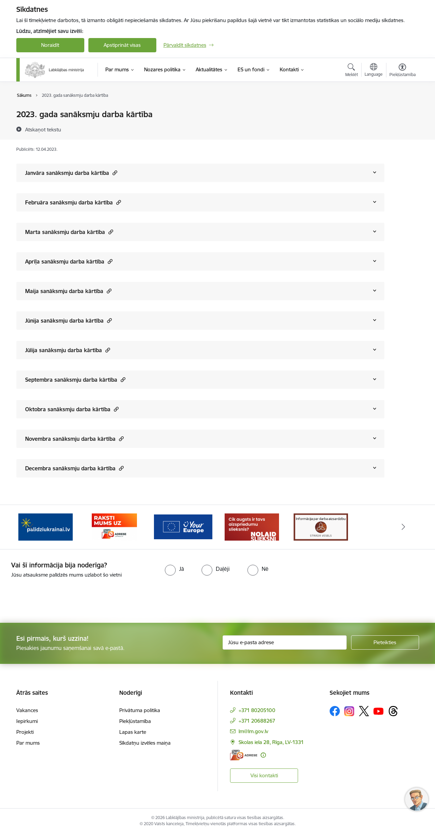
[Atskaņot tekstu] (43, 129)
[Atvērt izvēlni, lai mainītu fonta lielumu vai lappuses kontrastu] (402, 71)
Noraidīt (50, 45)
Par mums (28, 743)
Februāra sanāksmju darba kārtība (73, 202)
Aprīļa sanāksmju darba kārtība (68, 261)
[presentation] (56, 597)
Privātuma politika (139, 710)
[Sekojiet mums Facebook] (335, 711)
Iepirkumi (27, 721)
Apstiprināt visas (122, 45)
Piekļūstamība (135, 721)
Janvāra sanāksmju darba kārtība (71, 172)
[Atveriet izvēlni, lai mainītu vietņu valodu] (373, 70)
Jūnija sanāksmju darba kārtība (68, 320)
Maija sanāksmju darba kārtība (68, 290)
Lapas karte (132, 732)
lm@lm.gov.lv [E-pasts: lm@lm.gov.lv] (253, 731)
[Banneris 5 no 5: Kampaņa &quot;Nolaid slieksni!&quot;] (321, 526)
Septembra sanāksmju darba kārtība (75, 379)
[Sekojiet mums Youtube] (378, 711)
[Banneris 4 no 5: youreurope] (252, 526)
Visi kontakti (264, 775)
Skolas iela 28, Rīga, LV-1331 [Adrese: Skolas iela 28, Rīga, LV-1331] (271, 742)
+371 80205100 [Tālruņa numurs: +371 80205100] (257, 710)
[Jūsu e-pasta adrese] (285, 642)
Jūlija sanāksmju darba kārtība (67, 349)
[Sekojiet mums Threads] (393, 711)
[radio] (174, 569)
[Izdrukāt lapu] (402, 111)
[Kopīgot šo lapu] (402, 128)
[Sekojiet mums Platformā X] (364, 711)
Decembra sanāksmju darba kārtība (74, 468)
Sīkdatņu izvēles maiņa (145, 743)
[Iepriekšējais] (32, 527)
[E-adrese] (243, 755)
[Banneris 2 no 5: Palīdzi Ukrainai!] (114, 526)
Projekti (25, 732)
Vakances (27, 710)
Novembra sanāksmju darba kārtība (74, 438)
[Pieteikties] (385, 642)
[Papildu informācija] (263, 755)
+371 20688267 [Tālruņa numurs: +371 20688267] (257, 721)
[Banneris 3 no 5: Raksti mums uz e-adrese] (183, 526)
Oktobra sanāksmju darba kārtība (72, 409)
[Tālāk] (403, 527)
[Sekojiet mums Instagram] (349, 711)
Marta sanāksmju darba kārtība (69, 231)
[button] (114, 172)
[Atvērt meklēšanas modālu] (351, 71)
